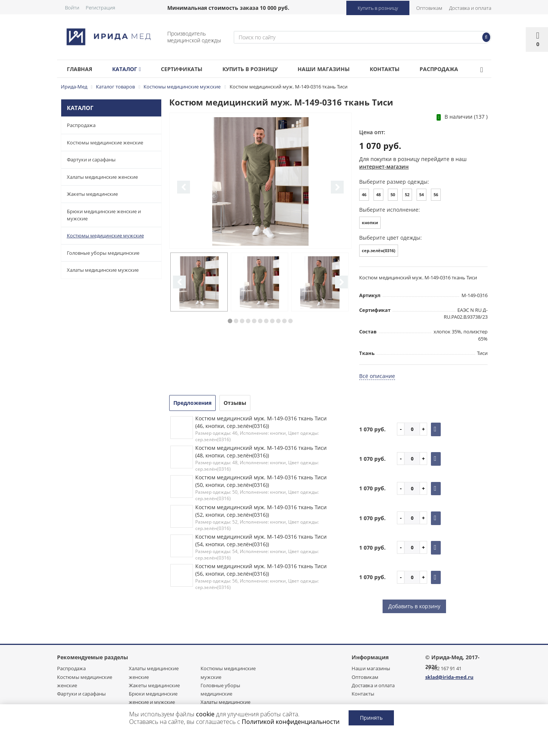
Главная (81, 69)
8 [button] (272, 321)
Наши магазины (337, 69)
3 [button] (242, 321)
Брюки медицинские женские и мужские (104, 215)
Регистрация (100, 7)
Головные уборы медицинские (103, 252)
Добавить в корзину (414, 606)
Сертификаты (189, 69)
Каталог (131, 69)
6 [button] (260, 321)
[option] (260, 181)
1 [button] (230, 321)
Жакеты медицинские (92, 194)
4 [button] (248, 321)
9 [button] (278, 321)
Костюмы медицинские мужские (105, 235)
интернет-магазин (384, 166)
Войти (72, 7)
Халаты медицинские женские (102, 177)
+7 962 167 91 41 (443, 668)
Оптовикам (429, 8)
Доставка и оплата (470, 8)
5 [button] (254, 321)
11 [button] (290, 321)
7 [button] (266, 321)
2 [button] (236, 321)
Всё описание (377, 376)
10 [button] (284, 321)
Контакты (401, 69)
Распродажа (458, 69)
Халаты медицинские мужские (103, 270)
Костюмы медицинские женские (105, 142)
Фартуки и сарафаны (91, 159)
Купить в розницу (378, 8)
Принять (371, 717)
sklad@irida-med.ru (449, 677)
